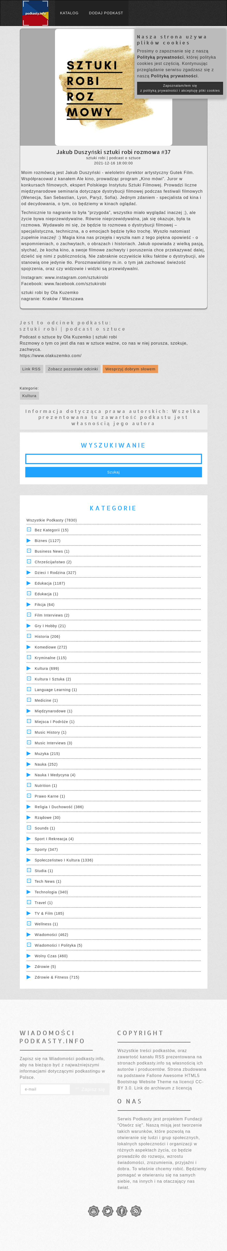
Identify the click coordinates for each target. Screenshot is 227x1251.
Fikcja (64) (44, 605)
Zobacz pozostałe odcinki (73, 369)
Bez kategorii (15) (52, 530)
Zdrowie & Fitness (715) (57, 977)
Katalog (69, 13)
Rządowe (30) (47, 817)
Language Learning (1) (56, 690)
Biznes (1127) (47, 541)
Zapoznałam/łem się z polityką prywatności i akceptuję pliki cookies (180, 88)
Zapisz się (89, 1089)
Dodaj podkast (106, 13)
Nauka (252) (46, 764)
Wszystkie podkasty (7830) (52, 520)
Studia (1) (44, 871)
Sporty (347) (46, 849)
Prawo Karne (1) (50, 796)
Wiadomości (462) (51, 935)
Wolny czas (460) (51, 956)
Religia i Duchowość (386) (59, 807)
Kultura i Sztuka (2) (53, 679)
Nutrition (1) (46, 786)
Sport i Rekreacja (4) (54, 839)
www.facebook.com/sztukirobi (75, 284)
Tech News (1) (48, 881)
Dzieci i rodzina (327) (55, 573)
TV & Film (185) (49, 913)
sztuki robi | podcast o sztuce (72, 329)
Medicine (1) (46, 700)
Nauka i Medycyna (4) (55, 775)
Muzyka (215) (47, 754)
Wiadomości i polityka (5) (58, 945)
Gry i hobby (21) (50, 626)
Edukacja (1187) (50, 583)
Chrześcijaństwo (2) (53, 562)
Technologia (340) (51, 892)
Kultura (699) (47, 668)
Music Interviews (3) (53, 743)
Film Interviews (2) (52, 615)
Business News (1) (52, 551)
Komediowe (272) (51, 647)
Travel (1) (44, 903)
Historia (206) (47, 636)
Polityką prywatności (160, 57)
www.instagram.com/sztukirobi (76, 277)
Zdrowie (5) (45, 967)
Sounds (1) (45, 828)
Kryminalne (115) (51, 658)
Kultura (29, 395)
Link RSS (31, 369)
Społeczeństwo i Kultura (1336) (64, 860)
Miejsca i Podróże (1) (55, 722)
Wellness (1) (46, 924)
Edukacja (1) (46, 594)
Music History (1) (50, 732)
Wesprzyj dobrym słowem (130, 369)
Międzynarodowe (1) (53, 711)
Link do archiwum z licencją (163, 1088)
